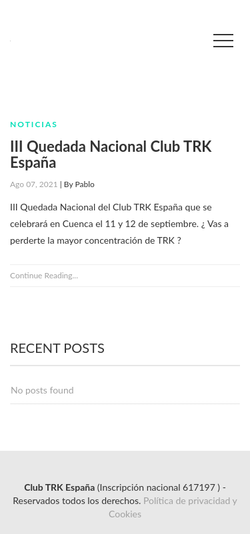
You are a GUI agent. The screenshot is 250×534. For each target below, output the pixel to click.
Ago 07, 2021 (34, 184)
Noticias (34, 124)
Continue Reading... (44, 275)
